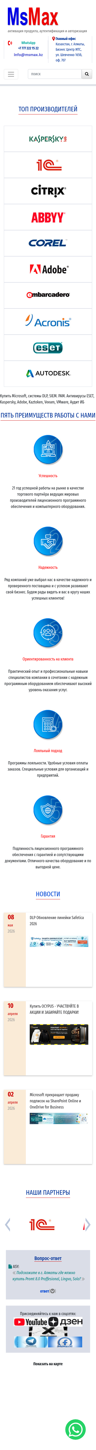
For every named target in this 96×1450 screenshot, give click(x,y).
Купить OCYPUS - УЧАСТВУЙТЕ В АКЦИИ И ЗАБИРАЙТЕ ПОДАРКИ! (54, 1009)
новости (48, 894)
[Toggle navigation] (11, 74)
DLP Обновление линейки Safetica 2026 (57, 920)
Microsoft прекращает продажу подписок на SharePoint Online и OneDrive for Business (55, 1101)
